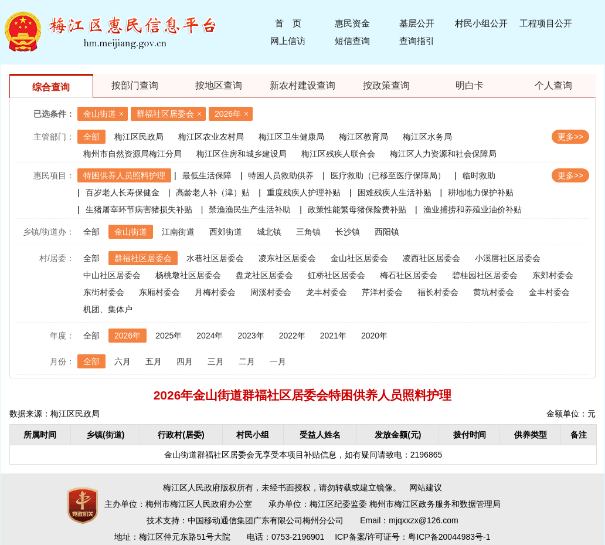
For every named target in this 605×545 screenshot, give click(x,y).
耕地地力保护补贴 (481, 192)
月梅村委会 (215, 292)
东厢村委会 (159, 292)
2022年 (292, 335)
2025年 (168, 335)
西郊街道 (225, 231)
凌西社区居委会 (431, 258)
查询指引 (416, 41)
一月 (278, 361)
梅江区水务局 (427, 136)
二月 (247, 361)
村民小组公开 (481, 23)
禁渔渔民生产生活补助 (250, 209)
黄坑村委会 (493, 292)
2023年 (250, 335)
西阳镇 (387, 231)
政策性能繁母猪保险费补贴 (357, 209)
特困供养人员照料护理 (124, 175)
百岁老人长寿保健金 (122, 192)
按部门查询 (134, 85)
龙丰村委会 (326, 292)
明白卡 (470, 85)
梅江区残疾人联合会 (338, 153)
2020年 (374, 335)
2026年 (228, 114)
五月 (153, 361)
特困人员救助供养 (281, 175)
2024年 (209, 335)
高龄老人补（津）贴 (213, 192)
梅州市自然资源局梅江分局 (132, 153)
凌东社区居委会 (287, 258)
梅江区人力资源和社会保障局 (443, 153)
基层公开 (416, 23)
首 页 (288, 23)
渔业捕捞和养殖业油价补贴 (472, 209)
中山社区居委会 (112, 275)
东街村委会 (103, 292)
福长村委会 (437, 292)
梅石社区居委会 (408, 275)
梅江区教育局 (363, 136)
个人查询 (553, 85)
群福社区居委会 (165, 114)
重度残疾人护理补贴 (304, 192)
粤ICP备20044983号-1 (449, 536)
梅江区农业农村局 (211, 136)
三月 (216, 361)
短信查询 (352, 41)
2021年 (333, 335)
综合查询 (51, 87)
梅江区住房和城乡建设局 (241, 153)
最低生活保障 (207, 175)
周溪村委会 (270, 292)
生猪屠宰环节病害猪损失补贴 (139, 209)
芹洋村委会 (382, 292)
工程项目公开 (545, 23)
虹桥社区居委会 (336, 275)
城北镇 (269, 231)
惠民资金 (352, 23)
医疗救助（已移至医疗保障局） (388, 175)
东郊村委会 (552, 275)
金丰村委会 (549, 292)
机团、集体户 (107, 309)
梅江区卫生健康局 (291, 136)
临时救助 (479, 175)
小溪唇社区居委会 (508, 258)
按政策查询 (386, 85)
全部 (91, 136)
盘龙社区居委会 (264, 275)
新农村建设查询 (302, 85)
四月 (184, 361)
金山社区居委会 (359, 258)
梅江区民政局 (139, 136)
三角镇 (308, 231)
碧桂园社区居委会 (485, 275)
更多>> (570, 136)
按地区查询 (218, 85)
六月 (122, 361)
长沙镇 (347, 231)
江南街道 (178, 231)
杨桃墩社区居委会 (188, 275)
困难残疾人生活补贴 (394, 192)
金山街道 (99, 114)
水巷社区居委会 (215, 258)
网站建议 (425, 487)
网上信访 (287, 41)
